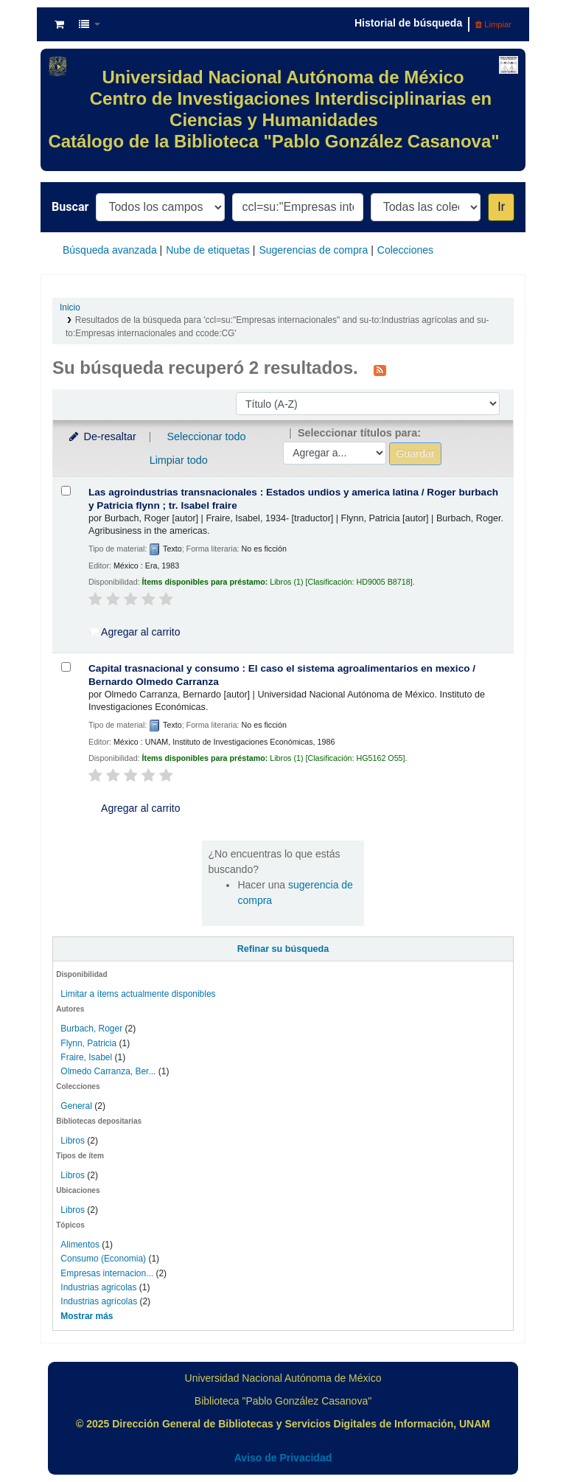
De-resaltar (101, 436)
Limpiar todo (179, 460)
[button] (59, 24)
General (77, 1106)
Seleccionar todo (206, 436)
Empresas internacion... (106, 1273)
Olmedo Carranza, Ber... (108, 1071)
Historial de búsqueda (408, 23)
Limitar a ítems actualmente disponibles (137, 994)
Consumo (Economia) (103, 1258)
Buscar (70, 207)
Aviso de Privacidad (283, 1458)
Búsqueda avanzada (110, 250)
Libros (72, 1140)
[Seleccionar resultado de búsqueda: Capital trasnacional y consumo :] (66, 667)
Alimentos (79, 1244)
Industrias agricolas (98, 1287)
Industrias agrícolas (98, 1301)
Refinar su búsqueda (283, 949)
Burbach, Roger (91, 1028)
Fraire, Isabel (86, 1057)
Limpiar (493, 24)
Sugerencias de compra (313, 250)
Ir (501, 207)
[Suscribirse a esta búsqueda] (380, 369)
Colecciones (405, 250)
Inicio (70, 307)
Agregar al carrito (135, 632)
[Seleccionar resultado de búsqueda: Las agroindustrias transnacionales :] (66, 490)
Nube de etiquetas (208, 250)
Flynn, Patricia (88, 1043)
